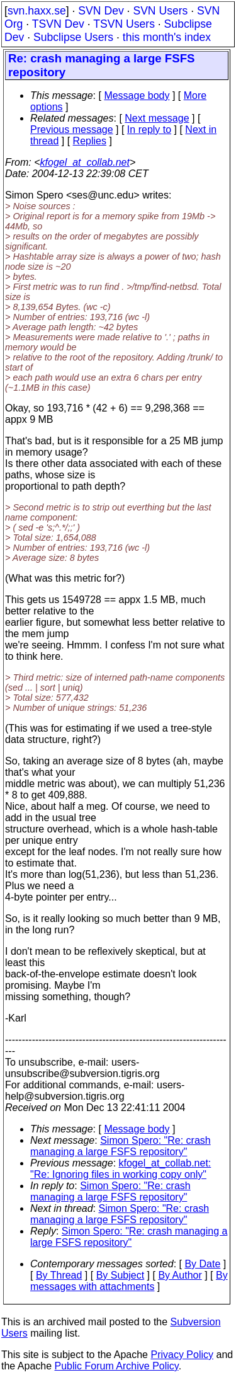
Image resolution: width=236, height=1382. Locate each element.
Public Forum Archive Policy (117, 1366)
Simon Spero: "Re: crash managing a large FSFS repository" (120, 1146)
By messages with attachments (129, 1281)
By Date (202, 1263)
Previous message (71, 129)
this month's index (167, 37)
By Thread (59, 1275)
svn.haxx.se (37, 10)
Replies (89, 140)
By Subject (120, 1275)
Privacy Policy (181, 1354)
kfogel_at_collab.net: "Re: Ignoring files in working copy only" (120, 1169)
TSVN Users (124, 24)
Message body (136, 95)
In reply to (149, 129)
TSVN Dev (58, 24)
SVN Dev (100, 10)
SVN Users (160, 10)
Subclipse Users (73, 37)
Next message (157, 118)
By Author (179, 1275)
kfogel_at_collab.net (85, 162)
